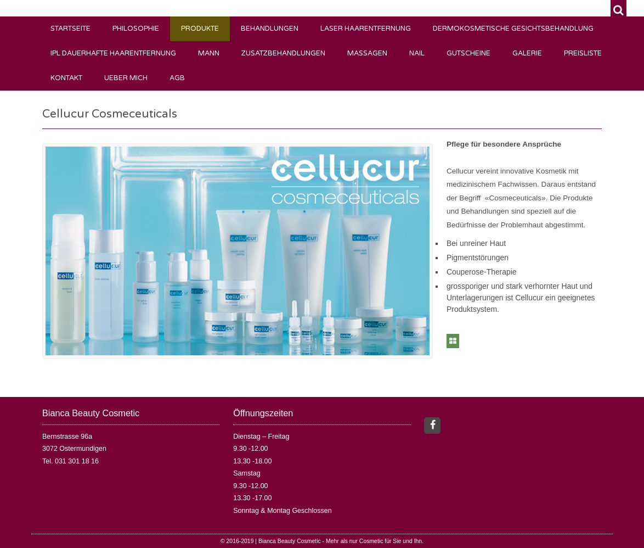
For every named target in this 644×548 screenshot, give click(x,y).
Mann (208, 53)
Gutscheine (468, 53)
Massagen (367, 53)
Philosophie (135, 29)
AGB (177, 78)
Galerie (527, 53)
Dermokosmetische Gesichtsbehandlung (513, 29)
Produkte (200, 29)
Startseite (70, 29)
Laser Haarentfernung (365, 29)
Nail (417, 53)
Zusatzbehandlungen (283, 53)
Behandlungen (269, 29)
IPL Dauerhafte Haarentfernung (113, 53)
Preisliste (583, 53)
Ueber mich (126, 78)
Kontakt (66, 78)
